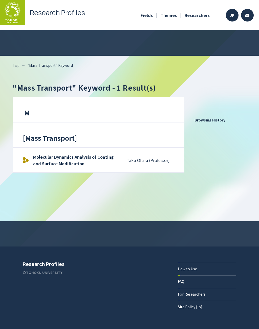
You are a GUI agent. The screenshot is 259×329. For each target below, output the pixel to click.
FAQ (181, 281)
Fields (147, 15)
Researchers (197, 15)
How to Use (187, 268)
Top (16, 65)
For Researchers (192, 294)
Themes (169, 15)
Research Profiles (43, 264)
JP (232, 15)
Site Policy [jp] (190, 306)
